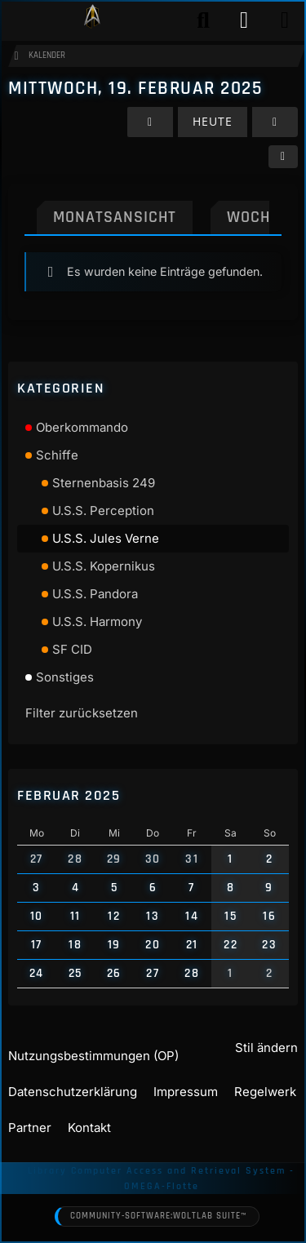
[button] (283, 156)
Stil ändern (266, 1047)
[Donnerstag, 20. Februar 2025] (275, 122)
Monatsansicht (114, 217)
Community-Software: (158, 1217)
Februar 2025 (68, 795)
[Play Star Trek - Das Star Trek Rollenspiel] (92, 20)
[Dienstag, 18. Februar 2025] (150, 122)
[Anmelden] (244, 20)
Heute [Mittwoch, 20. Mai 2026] (213, 121)
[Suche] (203, 20)
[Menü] (284, 20)
